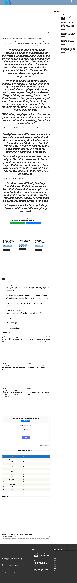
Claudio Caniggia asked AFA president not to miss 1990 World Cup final (13, 339)
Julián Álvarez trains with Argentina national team (36, 367)
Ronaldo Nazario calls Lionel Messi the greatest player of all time (13, 367)
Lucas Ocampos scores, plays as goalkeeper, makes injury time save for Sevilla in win (39, 339)
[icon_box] (11, 569)
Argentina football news (11, 279)
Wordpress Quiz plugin (45, 445)
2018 (55, 568)
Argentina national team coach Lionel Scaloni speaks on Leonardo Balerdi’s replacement (12, 393)
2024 (55, 556)
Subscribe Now (26, 420)
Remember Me (25, 434)
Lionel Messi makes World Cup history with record (68, 34)
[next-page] (55, 55)
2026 (55, 553)
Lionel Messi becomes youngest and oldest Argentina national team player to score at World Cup (67, 25)
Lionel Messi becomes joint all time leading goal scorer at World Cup (68, 42)
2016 (55, 572)
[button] (74, 1)
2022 (55, 560)
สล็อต (19, 313)
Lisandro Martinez (6, 280)
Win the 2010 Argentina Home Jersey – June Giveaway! (18, 534)
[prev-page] (53, 55)
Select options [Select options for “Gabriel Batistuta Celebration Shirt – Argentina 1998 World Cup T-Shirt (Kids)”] (38, 250)
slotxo (9, 287)
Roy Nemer (8, 32)
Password (26, 429)
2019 (55, 566)
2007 (55, 573)
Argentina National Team (23, 279)
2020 (55, 564)
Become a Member (18, 222)
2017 (55, 570)
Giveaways (3, 536)
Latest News (4, 363)
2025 (55, 555)
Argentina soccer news (35, 279)
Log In (33, 222)
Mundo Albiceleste (15, 280)
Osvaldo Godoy (9, 536)
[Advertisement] (26, 20)
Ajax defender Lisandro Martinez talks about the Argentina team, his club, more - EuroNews (27, 303)
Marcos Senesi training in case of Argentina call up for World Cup (38, 392)
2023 (55, 558)
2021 (55, 562)
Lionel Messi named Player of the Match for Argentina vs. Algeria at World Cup (68, 50)
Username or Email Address (25, 425)
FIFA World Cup (63, 29)
